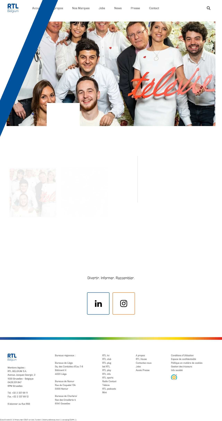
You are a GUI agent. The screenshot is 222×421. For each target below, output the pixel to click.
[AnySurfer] (174, 377)
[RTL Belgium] (15, 8)
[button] (208, 8)
